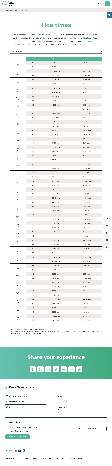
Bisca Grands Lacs (11, 10)
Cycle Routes (16, 407)
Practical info (62, 408)
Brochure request (18, 396)
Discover (62, 401)
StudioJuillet (47, 458)
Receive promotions (17, 437)
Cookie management (76, 458)
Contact (92, 429)
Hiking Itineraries (18, 402)
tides (47, 34)
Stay (60, 396)
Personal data (60, 458)
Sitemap (35, 458)
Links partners (23, 458)
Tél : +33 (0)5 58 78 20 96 (16, 431)
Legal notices (9, 458)
